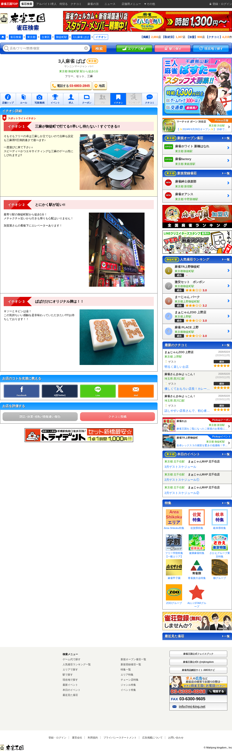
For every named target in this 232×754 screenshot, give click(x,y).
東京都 (31, 37)
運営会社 (77, 737)
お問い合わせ (176, 737)
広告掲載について (152, 737)
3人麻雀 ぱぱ (81, 37)
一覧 (225, 138)
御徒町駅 (61, 37)
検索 (99, 48)
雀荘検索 (15, 37)
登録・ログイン (57, 737)
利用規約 (93, 737)
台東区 (46, 37)
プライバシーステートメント (120, 737)
